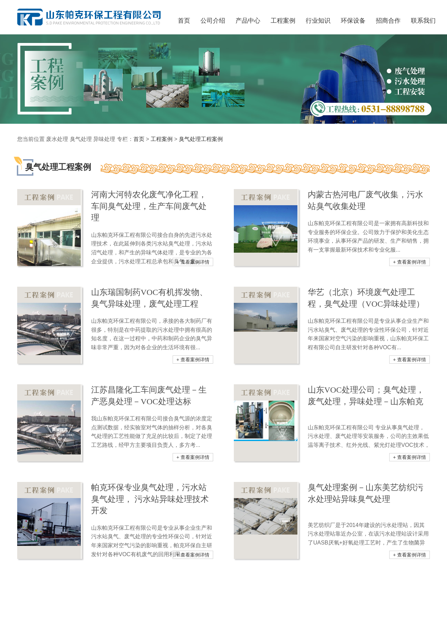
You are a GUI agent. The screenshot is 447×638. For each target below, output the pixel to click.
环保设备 (353, 20)
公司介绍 (212, 20)
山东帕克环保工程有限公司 (90, 17)
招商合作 (388, 20)
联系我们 (423, 20)
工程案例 (162, 139)
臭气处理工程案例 (201, 139)
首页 (138, 139)
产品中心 (248, 20)
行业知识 (318, 20)
